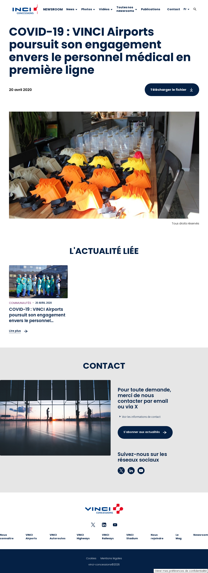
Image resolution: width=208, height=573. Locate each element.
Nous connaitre (7, 536)
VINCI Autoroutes (57, 536)
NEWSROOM (53, 9)
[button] (195, 9)
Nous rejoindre (157, 536)
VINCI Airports (31, 536)
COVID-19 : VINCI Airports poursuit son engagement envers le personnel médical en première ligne (37, 317)
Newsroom (200, 535)
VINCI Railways (108, 536)
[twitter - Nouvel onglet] (121, 470)
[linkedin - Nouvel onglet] (131, 470)
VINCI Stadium (132, 536)
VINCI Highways (83, 536)
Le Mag (178, 536)
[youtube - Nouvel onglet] (141, 470)
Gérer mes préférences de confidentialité (181, 571)
